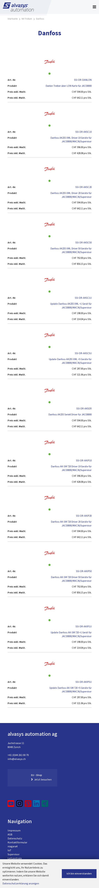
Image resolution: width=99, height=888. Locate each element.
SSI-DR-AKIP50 (84, 571)
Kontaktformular (17, 842)
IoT (9, 850)
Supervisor (14, 854)
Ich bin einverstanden (79, 873)
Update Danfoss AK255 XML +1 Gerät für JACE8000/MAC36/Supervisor (71, 305)
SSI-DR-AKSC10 (83, 132)
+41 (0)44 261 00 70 (18, 755)
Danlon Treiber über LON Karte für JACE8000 (69, 86)
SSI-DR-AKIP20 (84, 516)
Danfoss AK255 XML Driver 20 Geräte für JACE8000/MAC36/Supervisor (71, 195)
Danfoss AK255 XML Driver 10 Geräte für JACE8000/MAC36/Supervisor (71, 139)
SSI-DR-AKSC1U (83, 298)
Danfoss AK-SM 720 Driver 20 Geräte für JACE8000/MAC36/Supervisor (71, 523)
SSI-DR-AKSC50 (83, 242)
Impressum (14, 830)
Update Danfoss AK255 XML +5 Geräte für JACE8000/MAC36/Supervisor (70, 361)
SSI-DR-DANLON (83, 80)
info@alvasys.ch (17, 759)
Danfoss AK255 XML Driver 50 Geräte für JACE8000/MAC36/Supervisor (71, 250)
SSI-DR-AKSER (84, 408)
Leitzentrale (15, 858)
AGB (10, 834)
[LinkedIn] (36, 805)
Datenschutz (15, 838)
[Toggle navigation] (94, 7)
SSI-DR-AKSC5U (83, 353)
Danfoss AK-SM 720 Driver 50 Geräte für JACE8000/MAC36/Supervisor (71, 579)
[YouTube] (11, 805)
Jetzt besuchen (41, 779)
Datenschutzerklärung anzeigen (20, 883)
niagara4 (13, 846)
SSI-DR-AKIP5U (84, 682)
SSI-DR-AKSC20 (83, 187)
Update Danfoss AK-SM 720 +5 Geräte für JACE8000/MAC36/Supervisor (70, 690)
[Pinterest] (28, 805)
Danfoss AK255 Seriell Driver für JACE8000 (70, 414)
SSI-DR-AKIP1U (84, 626)
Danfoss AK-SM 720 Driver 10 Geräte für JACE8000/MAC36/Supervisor (71, 468)
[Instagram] (19, 805)
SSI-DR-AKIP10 (84, 460)
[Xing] (45, 805)
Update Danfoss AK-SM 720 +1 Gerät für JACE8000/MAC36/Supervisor (71, 634)
